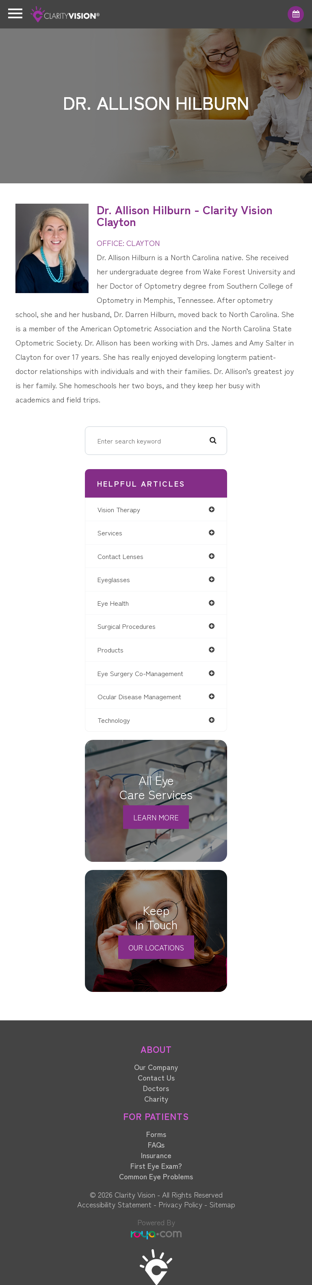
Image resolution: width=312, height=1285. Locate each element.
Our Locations (156, 947)
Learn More (156, 817)
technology (114, 720)
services (110, 532)
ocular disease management (139, 696)
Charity (156, 1098)
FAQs (156, 1144)
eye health (113, 603)
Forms (156, 1133)
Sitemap (222, 1204)
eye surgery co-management (140, 673)
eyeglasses (114, 579)
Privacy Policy (180, 1204)
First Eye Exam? (156, 1165)
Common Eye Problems (156, 1176)
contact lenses (120, 556)
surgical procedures (127, 626)
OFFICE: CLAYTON (128, 242)
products (111, 649)
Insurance (156, 1155)
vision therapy (119, 509)
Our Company (156, 1066)
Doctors (156, 1088)
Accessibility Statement (114, 1204)
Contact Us (156, 1077)
